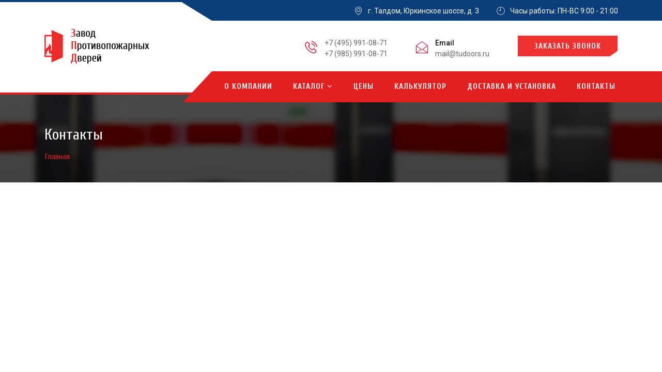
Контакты (596, 86)
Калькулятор (420, 86)
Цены (363, 86)
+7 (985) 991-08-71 (356, 54)
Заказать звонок (567, 46)
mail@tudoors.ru (462, 54)
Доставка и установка (511, 86)
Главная (57, 156)
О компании (248, 86)
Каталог (313, 86)
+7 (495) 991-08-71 (356, 43)
